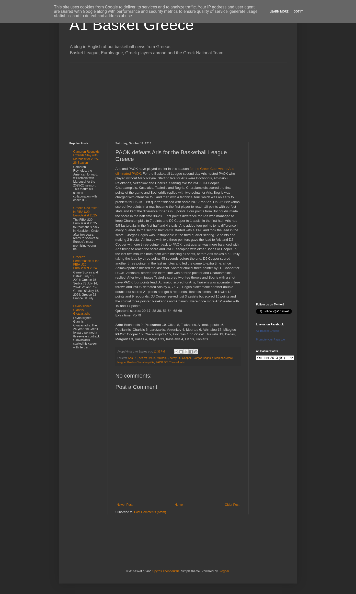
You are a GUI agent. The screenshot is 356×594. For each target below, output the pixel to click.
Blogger (224, 571)
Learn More (279, 11)
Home (179, 505)
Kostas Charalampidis (140, 362)
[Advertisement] (178, 98)
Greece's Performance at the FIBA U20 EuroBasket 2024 (86, 262)
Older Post (232, 505)
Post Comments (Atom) (150, 512)
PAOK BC (162, 362)
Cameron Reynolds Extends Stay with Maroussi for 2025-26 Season (86, 157)
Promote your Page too (270, 339)
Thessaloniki (177, 362)
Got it (298, 11)
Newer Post (125, 505)
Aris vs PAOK (147, 357)
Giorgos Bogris (201, 357)
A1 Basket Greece (132, 24)
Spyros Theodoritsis (165, 571)
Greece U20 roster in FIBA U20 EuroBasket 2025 (86, 211)
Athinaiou (162, 357)
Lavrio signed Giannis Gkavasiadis (82, 309)
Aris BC (132, 357)
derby (173, 357)
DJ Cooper (184, 357)
